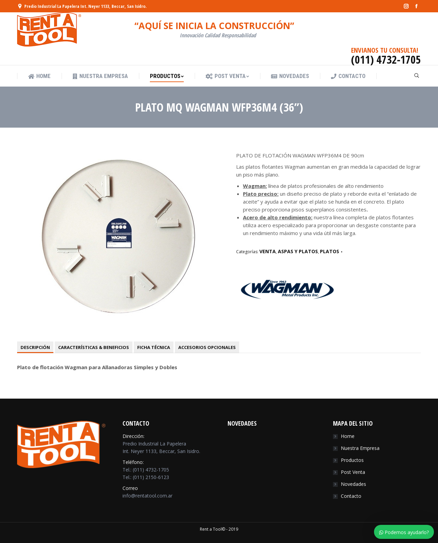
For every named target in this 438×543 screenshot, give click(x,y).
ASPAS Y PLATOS (298, 251)
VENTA (267, 251)
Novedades (353, 484)
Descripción (35, 347)
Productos (352, 460)
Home (348, 436)
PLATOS (329, 251)
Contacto (351, 496)
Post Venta (353, 472)
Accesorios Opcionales (207, 347)
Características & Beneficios (93, 347)
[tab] (35, 347)
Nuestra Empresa (360, 448)
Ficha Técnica (153, 347)
